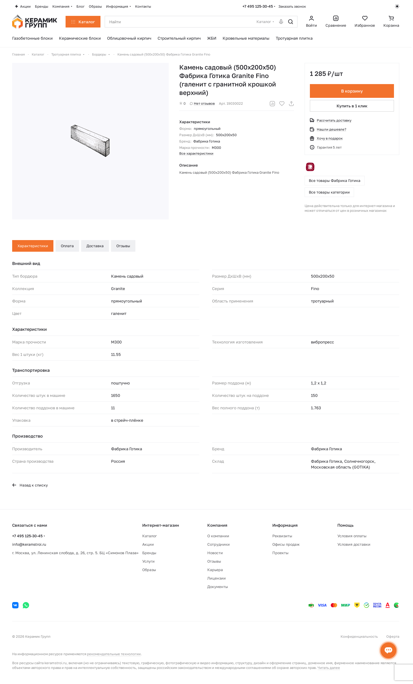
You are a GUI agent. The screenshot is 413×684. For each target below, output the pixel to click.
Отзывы (123, 246)
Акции (148, 544)
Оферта (392, 636)
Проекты (280, 552)
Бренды (149, 552)
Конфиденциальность (359, 636)
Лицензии (216, 578)
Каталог (149, 536)
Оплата (67, 246)
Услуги (148, 561)
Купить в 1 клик (352, 105)
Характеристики (32, 246)
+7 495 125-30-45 (257, 6)
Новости (215, 552)
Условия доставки (353, 544)
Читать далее (329, 667)
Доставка (95, 246)
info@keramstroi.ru (29, 544)
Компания (217, 525)
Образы (149, 569)
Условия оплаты (351, 536)
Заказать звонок (292, 6)
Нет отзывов (202, 103)
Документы (217, 586)
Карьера (215, 569)
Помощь (345, 525)
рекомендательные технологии (114, 654)
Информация (285, 525)
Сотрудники (218, 544)
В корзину (352, 91)
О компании (218, 536)
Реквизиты (282, 536)
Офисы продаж (286, 544)
